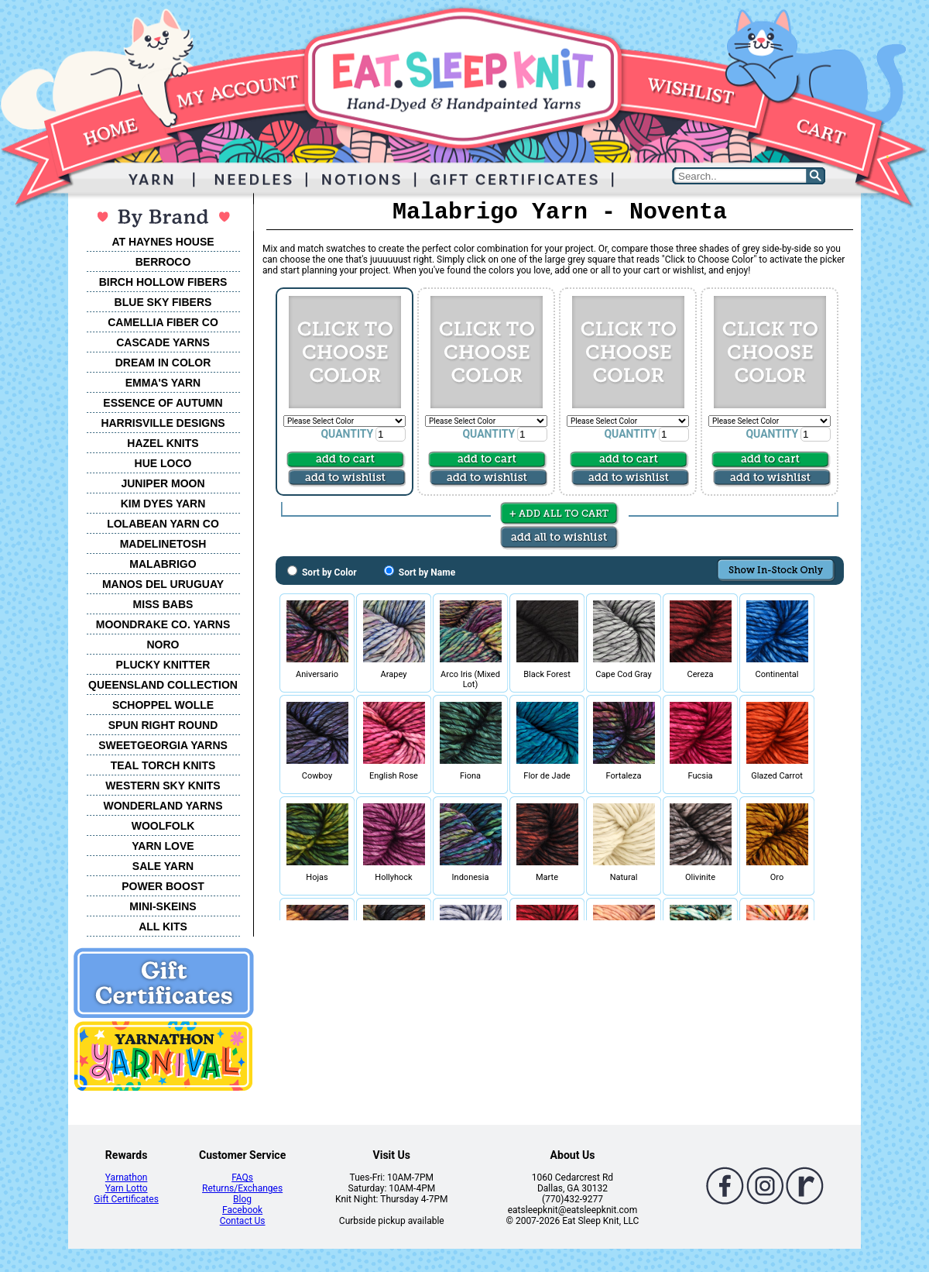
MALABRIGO (162, 564)
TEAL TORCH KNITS (163, 765)
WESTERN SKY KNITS (162, 785)
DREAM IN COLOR (163, 362)
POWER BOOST (163, 886)
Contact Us (243, 1220)
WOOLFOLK (163, 826)
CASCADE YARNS (163, 342)
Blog (242, 1199)
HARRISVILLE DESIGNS (163, 423)
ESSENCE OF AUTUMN (162, 403)
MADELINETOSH (163, 544)
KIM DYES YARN (163, 503)
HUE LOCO (163, 463)
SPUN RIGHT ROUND (163, 725)
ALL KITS (163, 926)
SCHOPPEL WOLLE (163, 705)
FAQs (242, 1177)
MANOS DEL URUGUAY (163, 584)
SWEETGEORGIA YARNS (163, 745)
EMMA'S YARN (163, 382)
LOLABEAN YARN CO (163, 523)
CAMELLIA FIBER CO (163, 322)
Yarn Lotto (126, 1188)
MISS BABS (163, 604)
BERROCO (163, 262)
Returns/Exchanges (242, 1188)
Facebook (242, 1210)
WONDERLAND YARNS (162, 805)
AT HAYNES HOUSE (162, 241)
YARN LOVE (163, 846)
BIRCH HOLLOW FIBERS (163, 282)
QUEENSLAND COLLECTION (163, 685)
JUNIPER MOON (162, 483)
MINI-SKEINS (162, 906)
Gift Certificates (126, 1199)
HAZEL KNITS (162, 443)
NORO (163, 644)
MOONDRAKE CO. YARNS (163, 624)
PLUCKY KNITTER (163, 664)
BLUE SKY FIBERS (163, 302)
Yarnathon (126, 1177)
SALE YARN (163, 866)
